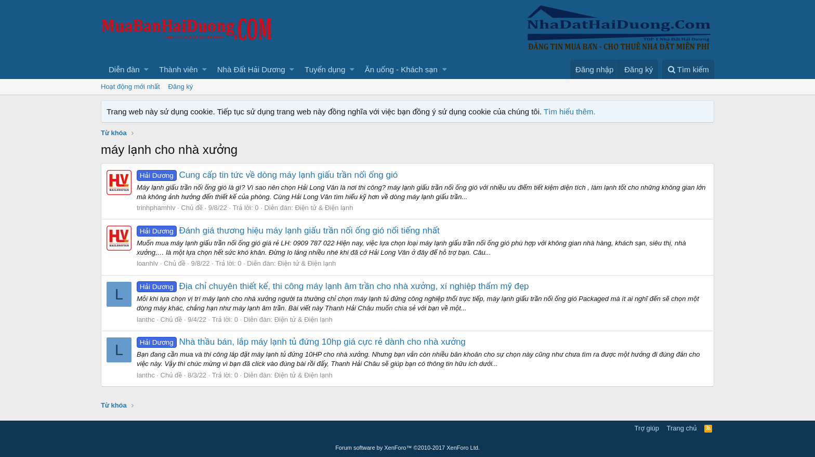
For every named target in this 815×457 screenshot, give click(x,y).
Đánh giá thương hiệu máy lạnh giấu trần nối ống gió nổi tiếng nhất (288, 231)
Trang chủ (682, 428)
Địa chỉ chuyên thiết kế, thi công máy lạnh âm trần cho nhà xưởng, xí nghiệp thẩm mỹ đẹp (333, 286)
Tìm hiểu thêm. (570, 111)
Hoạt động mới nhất (130, 86)
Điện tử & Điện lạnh (324, 208)
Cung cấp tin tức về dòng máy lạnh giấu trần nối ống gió (267, 175)
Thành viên (178, 69)
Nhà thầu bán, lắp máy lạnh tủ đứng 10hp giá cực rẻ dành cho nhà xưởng (301, 342)
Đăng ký (180, 86)
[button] (146, 69)
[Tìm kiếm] (688, 69)
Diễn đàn (124, 69)
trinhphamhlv (156, 208)
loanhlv (147, 263)
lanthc (146, 319)
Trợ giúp (647, 428)
